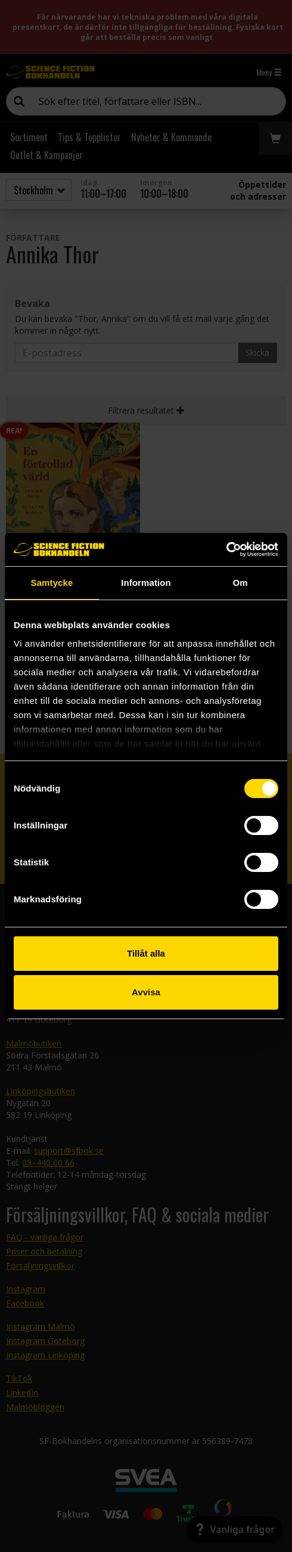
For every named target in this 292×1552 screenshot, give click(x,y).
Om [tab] (239, 583)
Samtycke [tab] (52, 583)
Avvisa (146, 992)
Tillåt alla (146, 953)
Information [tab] (146, 583)
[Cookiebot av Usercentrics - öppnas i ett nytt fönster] (226, 549)
